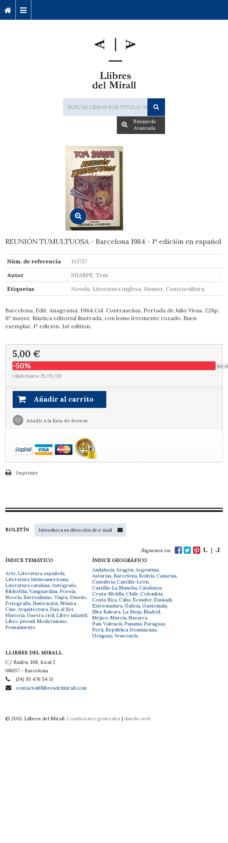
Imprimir (27, 473)
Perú (97, 630)
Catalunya (150, 588)
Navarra (137, 618)
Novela (13, 597)
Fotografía (18, 603)
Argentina (147, 570)
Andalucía (103, 570)
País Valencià (107, 624)
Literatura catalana (27, 585)
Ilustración (45, 603)
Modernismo (52, 621)
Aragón (124, 570)
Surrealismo (38, 597)
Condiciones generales (93, 718)
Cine (10, 609)
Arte (10, 573)
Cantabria (103, 582)
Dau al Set (62, 609)
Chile (132, 594)
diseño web (137, 718)
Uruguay (102, 636)
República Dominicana (131, 630)
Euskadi (163, 600)
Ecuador (142, 600)
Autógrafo (64, 585)
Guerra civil (40, 615)
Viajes (61, 597)
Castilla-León (132, 582)
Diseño (78, 597)
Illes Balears (106, 612)
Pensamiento (20, 627)
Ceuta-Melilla (108, 594)
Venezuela (126, 636)
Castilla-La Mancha (114, 588)
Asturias (102, 576)
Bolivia (146, 576)
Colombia (151, 594)
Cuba (125, 600)
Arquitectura (33, 609)
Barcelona (125, 576)
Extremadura (107, 606)
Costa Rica (104, 600)
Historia (15, 615)
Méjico (100, 618)
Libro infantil (71, 615)
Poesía (67, 591)
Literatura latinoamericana (36, 579)
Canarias (167, 576)
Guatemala (154, 606)
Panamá (133, 624)
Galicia (132, 606)
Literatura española (41, 573)
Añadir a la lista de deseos (56, 421)
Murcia (118, 618)
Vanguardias (43, 591)
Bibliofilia (16, 591)
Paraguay (154, 624)
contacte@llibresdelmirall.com (51, 688)
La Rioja (132, 612)
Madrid (152, 612)
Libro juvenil (20, 621)
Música (69, 603)
